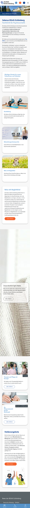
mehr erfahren (10, 218)
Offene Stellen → (10, 464)
